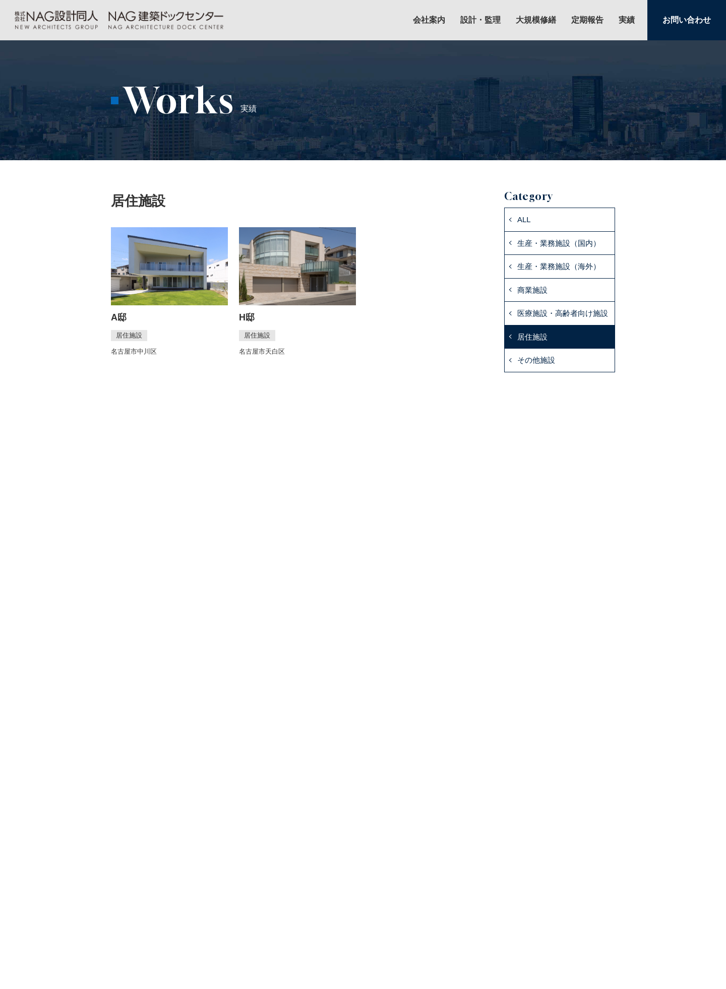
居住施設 (532, 337)
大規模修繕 (536, 20)
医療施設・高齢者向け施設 (562, 313)
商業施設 (532, 290)
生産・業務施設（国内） (558, 243)
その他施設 (536, 360)
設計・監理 (480, 20)
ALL (524, 219)
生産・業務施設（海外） (558, 266)
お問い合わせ (686, 20)
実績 (627, 20)
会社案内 (429, 20)
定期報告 (587, 20)
